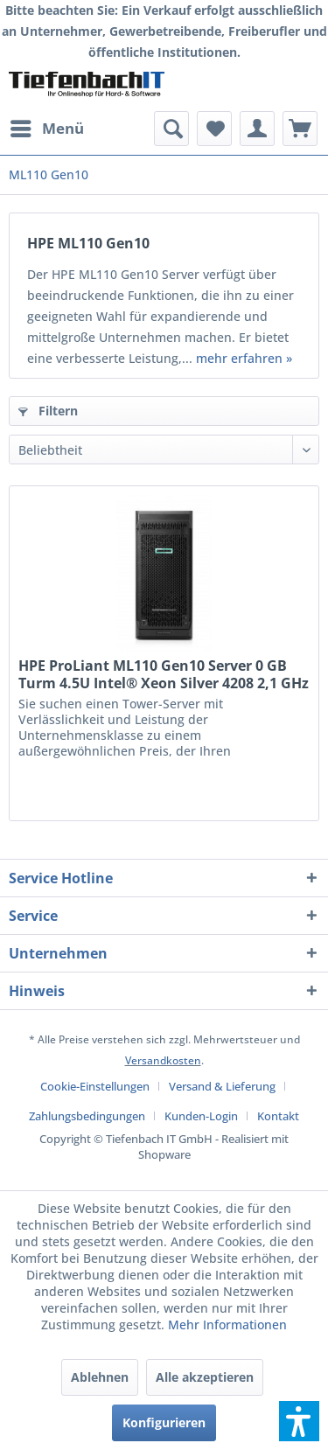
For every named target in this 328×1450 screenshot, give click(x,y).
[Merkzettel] (214, 128)
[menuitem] (46, 128)
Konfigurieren (164, 1422)
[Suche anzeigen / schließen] (171, 128)
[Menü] (46, 128)
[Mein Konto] (257, 128)
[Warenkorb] (300, 128)
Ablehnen (100, 1377)
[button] (299, 1421)
